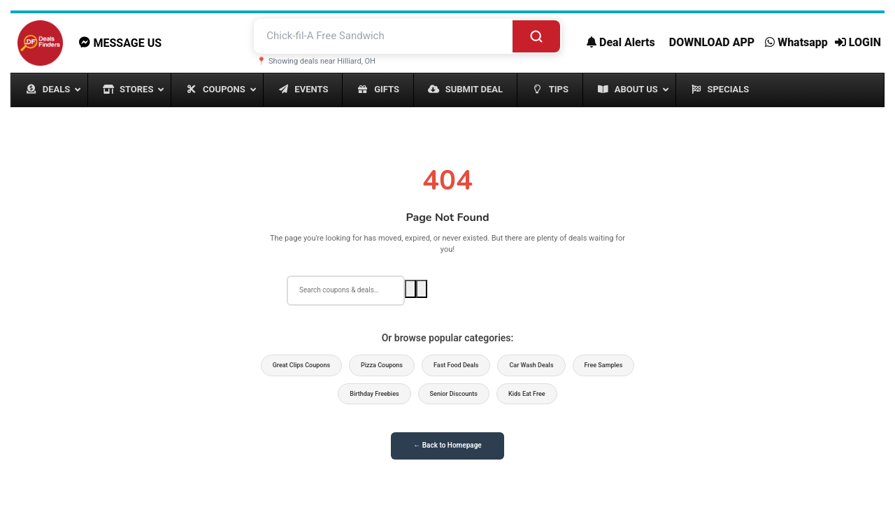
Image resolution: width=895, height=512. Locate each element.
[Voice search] (421, 289)
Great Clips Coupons (301, 365)
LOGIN (858, 42)
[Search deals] (346, 290)
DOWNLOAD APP (711, 42)
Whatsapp (796, 42)
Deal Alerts (621, 42)
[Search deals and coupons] (383, 36)
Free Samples (604, 365)
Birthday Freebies (374, 393)
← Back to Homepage (447, 445)
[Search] (536, 36)
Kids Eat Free (526, 393)
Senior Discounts (454, 393)
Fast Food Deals (456, 365)
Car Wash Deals (531, 365)
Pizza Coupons (382, 365)
